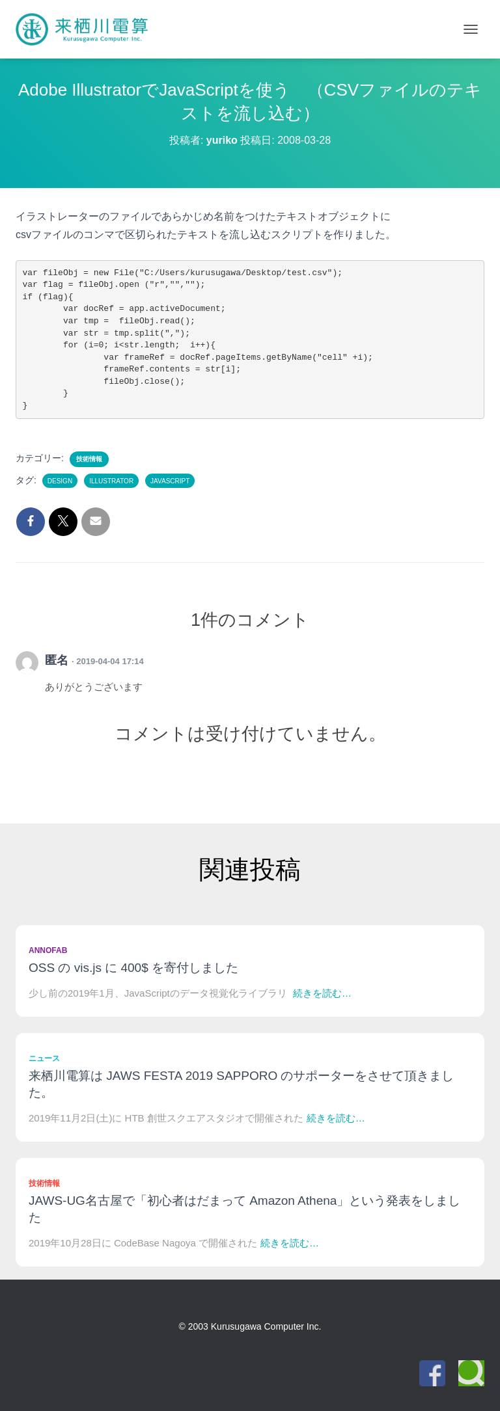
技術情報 (89, 459)
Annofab (48, 950)
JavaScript (169, 481)
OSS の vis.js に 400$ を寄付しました (133, 967)
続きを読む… (322, 993)
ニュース (44, 1058)
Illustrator (111, 481)
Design (60, 481)
